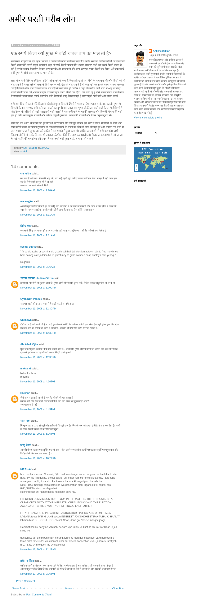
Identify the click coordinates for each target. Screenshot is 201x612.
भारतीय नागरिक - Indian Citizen (37, 278)
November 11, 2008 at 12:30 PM (38, 308)
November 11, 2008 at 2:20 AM (37, 190)
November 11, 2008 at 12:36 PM (38, 357)
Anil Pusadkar (161, 50)
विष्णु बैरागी (25, 445)
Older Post (118, 588)
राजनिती (24, 151)
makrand (25, 368)
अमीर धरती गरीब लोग (41, 19)
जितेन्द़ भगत (25, 226)
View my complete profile (148, 117)
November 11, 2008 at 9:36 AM (37, 266)
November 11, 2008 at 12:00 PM (38, 287)
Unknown (26, 319)
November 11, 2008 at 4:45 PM (37, 409)
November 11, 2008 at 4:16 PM (37, 381)
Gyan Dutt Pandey (31, 299)
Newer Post (18, 588)
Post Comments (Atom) (39, 594)
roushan (25, 392)
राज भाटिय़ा (25, 173)
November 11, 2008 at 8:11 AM (37, 214)
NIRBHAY (25, 469)
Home (68, 588)
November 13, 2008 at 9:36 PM (37, 573)
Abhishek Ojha (29, 344)
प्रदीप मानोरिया (27, 560)
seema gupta (28, 246)
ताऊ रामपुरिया (26, 201)
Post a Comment (25, 581)
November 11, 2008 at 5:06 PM (37, 433)
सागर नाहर (25, 420)
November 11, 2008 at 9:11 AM (37, 235)
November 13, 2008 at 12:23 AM (38, 549)
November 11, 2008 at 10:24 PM (38, 458)
